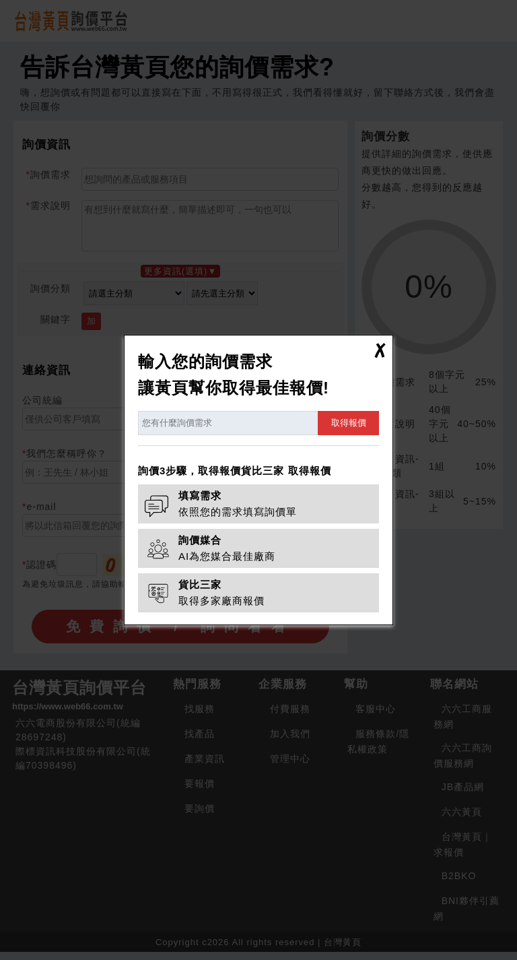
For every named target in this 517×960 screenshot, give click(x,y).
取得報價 (348, 423)
